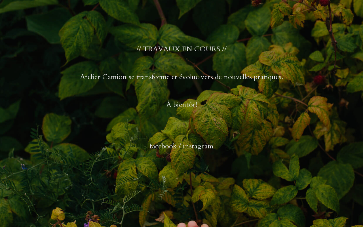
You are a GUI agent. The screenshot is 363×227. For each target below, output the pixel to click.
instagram (198, 146)
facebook (163, 146)
